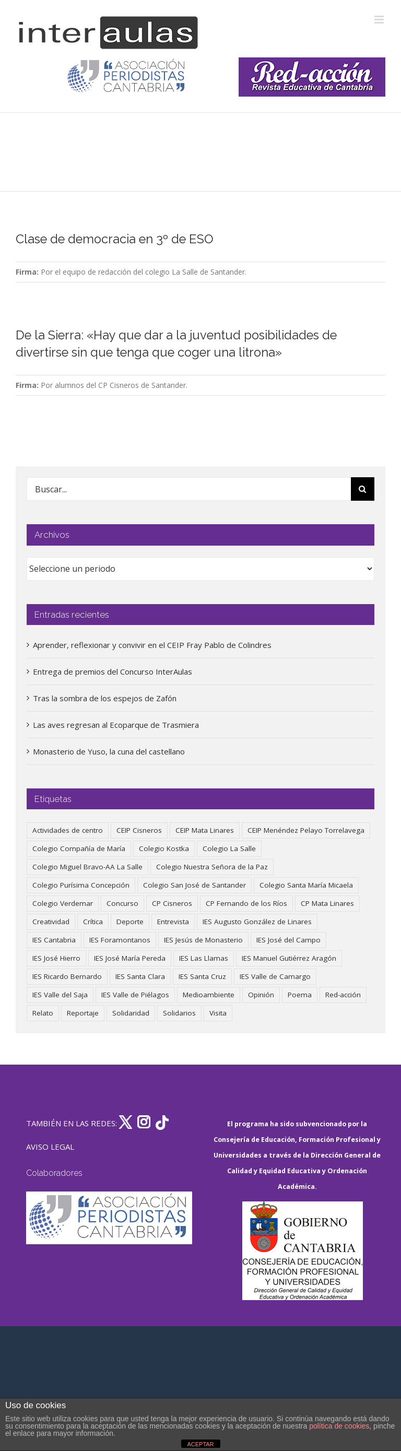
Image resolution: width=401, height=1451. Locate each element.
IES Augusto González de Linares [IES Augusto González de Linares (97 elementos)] (257, 921)
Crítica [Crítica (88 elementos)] (93, 921)
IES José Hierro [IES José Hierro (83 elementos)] (56, 958)
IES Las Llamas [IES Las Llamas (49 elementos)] (203, 958)
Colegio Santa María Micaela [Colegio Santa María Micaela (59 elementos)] (306, 885)
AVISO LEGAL (50, 1146)
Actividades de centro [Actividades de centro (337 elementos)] (67, 830)
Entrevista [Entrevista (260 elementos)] (173, 921)
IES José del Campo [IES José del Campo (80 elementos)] (288, 940)
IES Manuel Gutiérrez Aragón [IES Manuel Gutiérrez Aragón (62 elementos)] (289, 958)
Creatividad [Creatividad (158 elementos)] (50, 921)
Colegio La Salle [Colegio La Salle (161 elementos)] (229, 848)
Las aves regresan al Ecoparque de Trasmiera (116, 724)
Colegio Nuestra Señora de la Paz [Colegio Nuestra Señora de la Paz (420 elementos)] (212, 866)
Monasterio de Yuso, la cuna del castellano (109, 751)
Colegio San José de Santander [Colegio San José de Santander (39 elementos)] (194, 885)
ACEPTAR (200, 1444)
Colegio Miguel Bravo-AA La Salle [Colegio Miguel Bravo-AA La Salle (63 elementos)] (87, 866)
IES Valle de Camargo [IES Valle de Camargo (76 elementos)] (275, 976)
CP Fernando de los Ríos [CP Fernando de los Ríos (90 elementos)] (246, 903)
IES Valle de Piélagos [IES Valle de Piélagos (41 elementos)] (135, 994)
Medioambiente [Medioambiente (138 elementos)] (208, 994)
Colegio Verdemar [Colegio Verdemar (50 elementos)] (62, 903)
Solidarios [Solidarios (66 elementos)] (179, 1013)
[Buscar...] (189, 489)
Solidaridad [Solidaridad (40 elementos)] (130, 1013)
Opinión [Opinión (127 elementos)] (261, 994)
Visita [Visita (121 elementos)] (218, 1013)
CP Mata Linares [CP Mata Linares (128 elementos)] (327, 903)
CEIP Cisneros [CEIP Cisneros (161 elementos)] (139, 830)
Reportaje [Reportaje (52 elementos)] (83, 1013)
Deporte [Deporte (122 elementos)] (130, 921)
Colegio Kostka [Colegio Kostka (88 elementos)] (164, 848)
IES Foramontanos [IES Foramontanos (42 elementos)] (119, 940)
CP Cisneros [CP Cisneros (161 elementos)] (172, 903)
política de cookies (339, 1426)
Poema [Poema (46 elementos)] (300, 994)
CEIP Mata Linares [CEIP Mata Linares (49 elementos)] (204, 830)
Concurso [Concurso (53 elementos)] (122, 903)
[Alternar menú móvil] (379, 19)
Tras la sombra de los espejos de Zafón (104, 698)
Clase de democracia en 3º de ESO (115, 239)
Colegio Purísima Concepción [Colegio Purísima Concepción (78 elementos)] (80, 885)
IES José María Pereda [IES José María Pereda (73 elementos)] (130, 958)
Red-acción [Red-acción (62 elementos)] (343, 994)
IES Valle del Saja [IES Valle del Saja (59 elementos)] (60, 994)
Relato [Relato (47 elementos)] (42, 1013)
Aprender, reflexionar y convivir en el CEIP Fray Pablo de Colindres (152, 645)
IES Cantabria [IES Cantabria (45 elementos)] (54, 940)
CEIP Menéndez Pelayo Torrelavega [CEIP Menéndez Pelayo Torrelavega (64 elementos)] (305, 830)
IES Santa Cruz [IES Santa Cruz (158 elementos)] (202, 976)
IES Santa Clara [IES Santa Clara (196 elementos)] (140, 976)
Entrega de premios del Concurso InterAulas (112, 671)
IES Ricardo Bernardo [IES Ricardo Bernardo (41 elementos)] (67, 976)
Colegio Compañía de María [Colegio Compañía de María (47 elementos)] (78, 848)
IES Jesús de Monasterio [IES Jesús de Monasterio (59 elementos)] (203, 940)
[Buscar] (362, 489)
